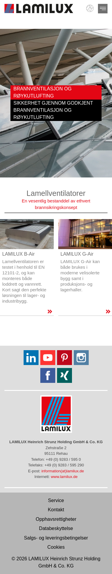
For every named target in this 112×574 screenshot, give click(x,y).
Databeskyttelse (56, 528)
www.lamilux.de (64, 476)
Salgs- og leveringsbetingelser (56, 537)
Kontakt (56, 509)
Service (56, 500)
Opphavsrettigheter (56, 519)
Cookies (56, 547)
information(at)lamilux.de (63, 471)
